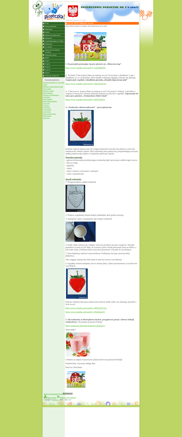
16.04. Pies (46, 103)
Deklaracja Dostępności (52, 75)
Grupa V (47, 72)
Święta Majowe (47, 99)
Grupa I (84, 20)
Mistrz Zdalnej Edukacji (50, 101)
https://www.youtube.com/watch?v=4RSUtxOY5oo (86, 308)
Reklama (73, 398)
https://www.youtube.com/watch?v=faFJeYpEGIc (85, 99)
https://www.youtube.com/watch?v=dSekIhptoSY (85, 312)
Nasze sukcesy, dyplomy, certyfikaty (52, 51)
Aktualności (48, 38)
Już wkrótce (48, 47)
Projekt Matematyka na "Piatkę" (54, 41)
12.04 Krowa (47, 112)
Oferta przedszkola (50, 26)
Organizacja (48, 29)
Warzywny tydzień (48, 91)
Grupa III (47, 67)
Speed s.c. (55, 400)
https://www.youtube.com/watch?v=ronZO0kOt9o (86, 68)
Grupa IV (47, 70)
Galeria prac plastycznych (52, 35)
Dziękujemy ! (49, 44)
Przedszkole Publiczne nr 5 (73, 20)
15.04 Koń (46, 105)
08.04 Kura (46, 118)
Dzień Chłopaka (48, 93)
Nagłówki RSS (63, 398)
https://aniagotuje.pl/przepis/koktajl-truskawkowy (85, 326)
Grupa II (47, 64)
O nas (47, 23)
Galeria (47, 32)
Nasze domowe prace (49, 114)
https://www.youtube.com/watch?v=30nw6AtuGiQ (86, 84)
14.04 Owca (46, 107)
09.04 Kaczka (47, 116)
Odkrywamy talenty (50, 55)
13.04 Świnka (47, 109)
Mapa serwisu (50, 398)
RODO (47, 58)
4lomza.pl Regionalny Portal (58, 394)
